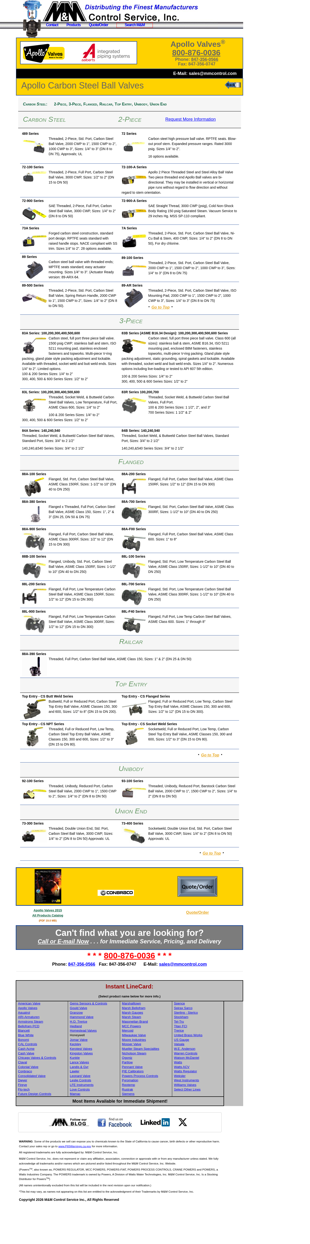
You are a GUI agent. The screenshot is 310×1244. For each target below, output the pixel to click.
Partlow (147, 1101)
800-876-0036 (201, 52)
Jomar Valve (99, 1078)
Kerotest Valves (102, 1087)
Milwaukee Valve (154, 1073)
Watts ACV (201, 1105)
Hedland (97, 1065)
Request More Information (198, 119)
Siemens (148, 1132)
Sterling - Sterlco (206, 1051)
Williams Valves (205, 1123)
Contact (52, 25)
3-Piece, (96, 104)
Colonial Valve (49, 1105)
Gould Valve (99, 1046)
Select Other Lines (207, 1128)
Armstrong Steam (52, 1060)
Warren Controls (205, 1092)
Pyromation (150, 1119)
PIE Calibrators (153, 1110)
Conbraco (46, 1110)
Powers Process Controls (160, 1114)
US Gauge (201, 1078)
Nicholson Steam (154, 1092)
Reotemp (148, 1123)
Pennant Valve (152, 1105)
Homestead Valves (104, 1069)
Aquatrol (45, 1051)
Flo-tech (45, 1128)
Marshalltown (151, 1042)
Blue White (47, 1073)
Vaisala (199, 1082)
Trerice (199, 1069)
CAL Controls (49, 1082)
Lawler (95, 1110)
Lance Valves (100, 1101)
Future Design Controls (56, 1132)
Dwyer (44, 1119)
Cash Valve (47, 1092)
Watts (198, 1101)
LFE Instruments (103, 1123)
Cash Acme (47, 1087)
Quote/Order (98, 25)
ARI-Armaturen (50, 1055)
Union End (179, 104)
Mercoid (148, 1069)
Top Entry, (145, 104)
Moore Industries (154, 1078)
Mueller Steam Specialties (160, 1087)
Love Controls (101, 1128)
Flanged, (112, 104)
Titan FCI (200, 1065)
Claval (43, 1101)
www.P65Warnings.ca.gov (104, 1184)
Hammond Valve (103, 1055)
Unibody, (163, 104)
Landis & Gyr (100, 1105)
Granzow (97, 1051)
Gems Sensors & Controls (109, 1042)
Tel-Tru (199, 1060)
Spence (199, 1042)
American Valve (50, 1042)
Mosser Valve (152, 1082)
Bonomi (44, 1078)
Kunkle (96, 1096)
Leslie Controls (101, 1119)
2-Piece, (82, 104)
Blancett (45, 1069)
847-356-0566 (209, 59)
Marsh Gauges (152, 1051)
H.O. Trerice (99, 1060)
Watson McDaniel (206, 1096)
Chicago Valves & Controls (58, 1096)
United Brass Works (208, 1073)
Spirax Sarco (203, 1046)
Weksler (199, 1114)
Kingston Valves (102, 1092)
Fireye (43, 1123)
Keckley (96, 1082)
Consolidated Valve (53, 1114)
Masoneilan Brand (155, 1060)
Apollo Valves (49, 1046)
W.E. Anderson (204, 1087)
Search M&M (135, 25)
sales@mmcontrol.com (213, 73)
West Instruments (206, 1119)
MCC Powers (151, 1065)
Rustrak (147, 1128)
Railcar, (128, 104)
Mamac (96, 1132)
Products (73, 25)
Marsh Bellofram (154, 1046)
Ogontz (147, 1096)
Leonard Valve (101, 1114)
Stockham (201, 1055)
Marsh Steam (151, 1055)
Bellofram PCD (50, 1065)
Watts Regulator (205, 1110)
